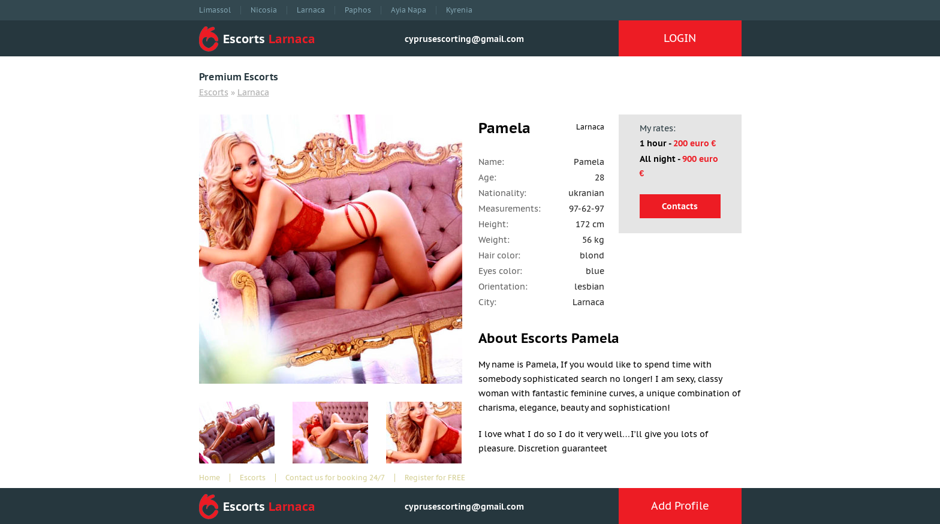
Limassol (215, 10)
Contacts (680, 206)
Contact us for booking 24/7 (335, 478)
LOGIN (680, 38)
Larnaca (311, 10)
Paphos (358, 10)
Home (209, 478)
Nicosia (264, 10)
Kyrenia (459, 10)
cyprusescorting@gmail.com (464, 39)
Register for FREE (435, 478)
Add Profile (680, 506)
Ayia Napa (408, 10)
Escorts (213, 92)
